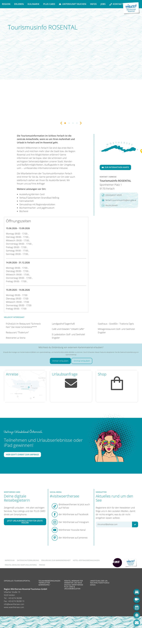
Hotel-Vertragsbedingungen (86, 560)
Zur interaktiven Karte (115, 167)
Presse (42, 565)
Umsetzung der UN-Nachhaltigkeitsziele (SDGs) (99, 583)
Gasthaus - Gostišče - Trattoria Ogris (116, 323)
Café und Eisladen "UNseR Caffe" (68, 329)
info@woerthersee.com (14, 604)
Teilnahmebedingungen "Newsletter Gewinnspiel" (49, 583)
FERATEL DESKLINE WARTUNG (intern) (21, 565)
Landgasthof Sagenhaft (63, 323)
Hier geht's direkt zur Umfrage (22, 454)
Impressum (10, 560)
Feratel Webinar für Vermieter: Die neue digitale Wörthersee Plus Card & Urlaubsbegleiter (73, 585)
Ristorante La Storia (15, 337)
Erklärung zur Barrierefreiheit (56, 560)
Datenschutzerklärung (28, 560)
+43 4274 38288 (15, 598)
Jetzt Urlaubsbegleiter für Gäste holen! (25, 521)
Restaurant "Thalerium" (17, 332)
